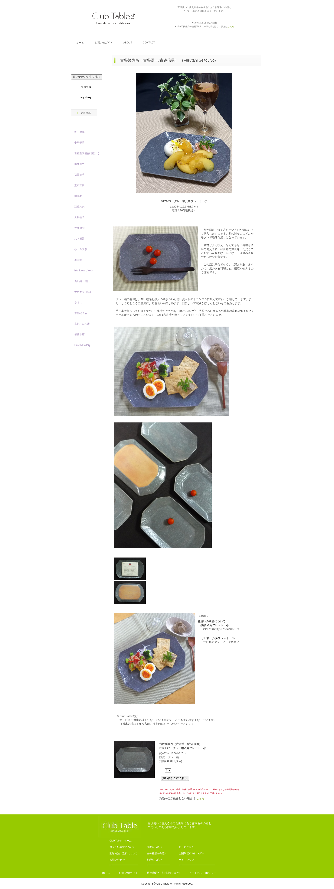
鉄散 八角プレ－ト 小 (214, 625)
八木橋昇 (79, 238)
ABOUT (127, 42)
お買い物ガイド (104, 42)
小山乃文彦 (80, 249)
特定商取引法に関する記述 (163, 873)
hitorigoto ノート (83, 270)
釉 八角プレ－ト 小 (221, 638)
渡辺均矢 (79, 206)
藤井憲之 (79, 164)
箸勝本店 (79, 334)
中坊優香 (79, 142)
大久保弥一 (80, 227)
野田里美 (79, 132)
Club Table (113, 18)
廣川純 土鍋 (81, 281)
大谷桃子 (79, 217)
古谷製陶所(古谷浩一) (86, 153)
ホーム (80, 42)
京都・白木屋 (83, 323)
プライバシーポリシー (202, 873)
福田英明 (79, 174)
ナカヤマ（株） (83, 291)
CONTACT (149, 42)
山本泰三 (79, 196)
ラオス (78, 302)
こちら (200, 798)
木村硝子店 (80, 313)
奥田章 (78, 259)
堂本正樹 (79, 185)
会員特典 (86, 112)
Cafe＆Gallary (82, 345)
